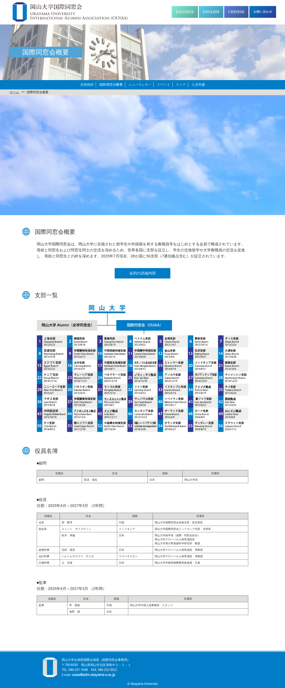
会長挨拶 (87, 84)
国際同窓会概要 (111, 84)
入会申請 (198, 84)
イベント (163, 84)
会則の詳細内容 (142, 273)
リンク (181, 84)
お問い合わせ (262, 11)
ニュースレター (139, 84)
